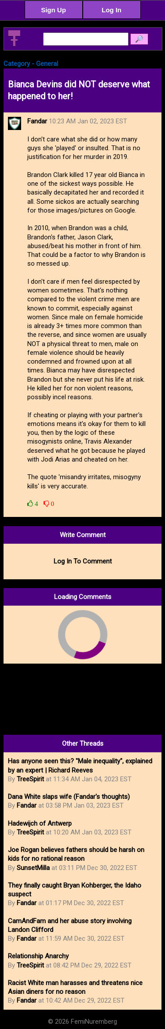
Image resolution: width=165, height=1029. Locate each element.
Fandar (27, 805)
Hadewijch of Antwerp (40, 823)
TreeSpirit (30, 779)
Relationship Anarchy (38, 956)
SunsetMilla (33, 868)
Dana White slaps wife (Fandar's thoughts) (69, 797)
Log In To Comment (83, 561)
